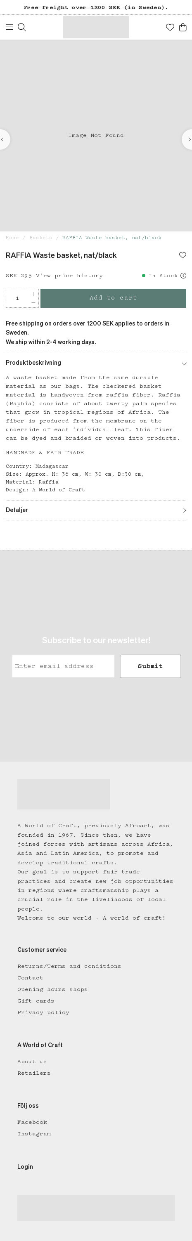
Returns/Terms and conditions (69, 966)
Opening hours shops (52, 989)
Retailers (34, 1073)
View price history (69, 275)
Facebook (32, 1122)
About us (32, 1061)
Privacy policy (43, 1012)
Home (12, 238)
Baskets (40, 238)
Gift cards (36, 1001)
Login (25, 1167)
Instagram (34, 1134)
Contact (30, 978)
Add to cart (113, 298)
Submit (150, 666)
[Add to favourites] (182, 256)
